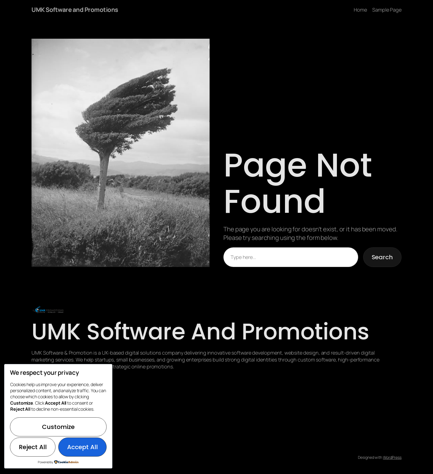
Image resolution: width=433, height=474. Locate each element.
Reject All (33, 447)
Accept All (82, 447)
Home (360, 9)
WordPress (392, 457)
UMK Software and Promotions (74, 10)
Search (382, 257)
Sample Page (387, 9)
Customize (58, 427)
